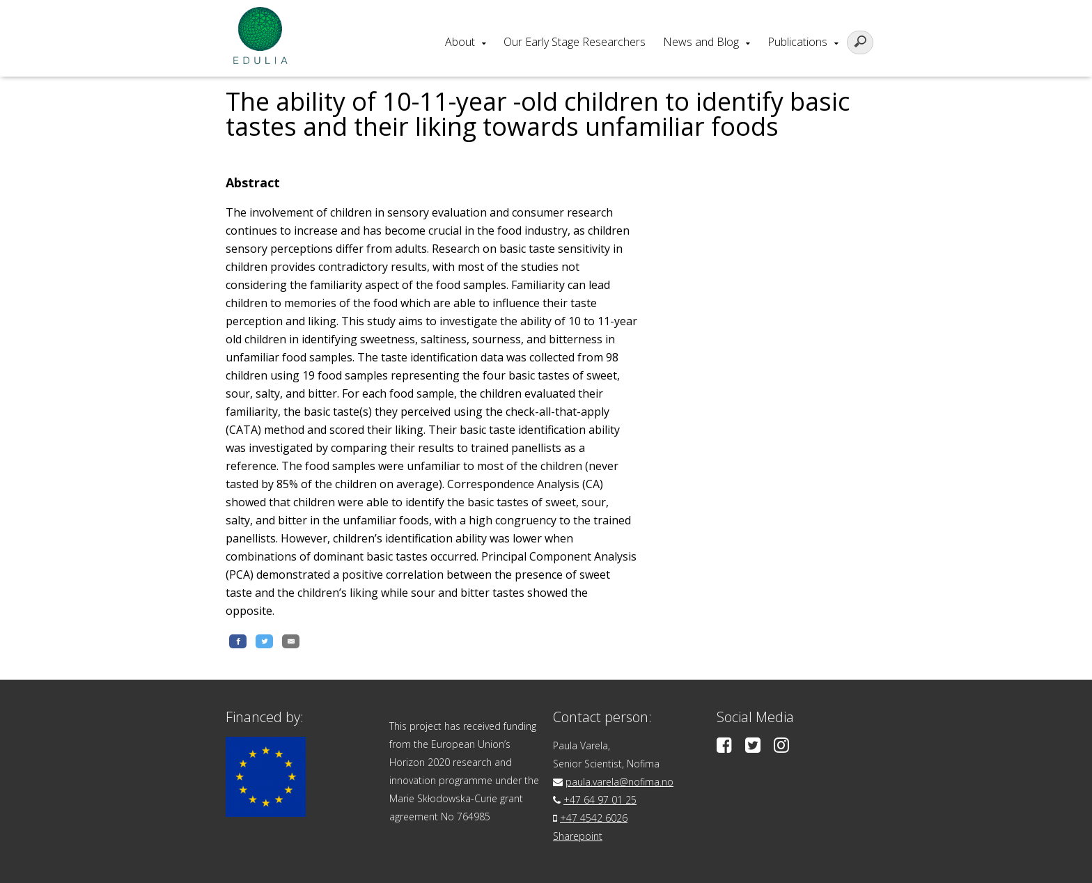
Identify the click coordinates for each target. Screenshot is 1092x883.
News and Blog (701, 41)
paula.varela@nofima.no (619, 781)
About (460, 41)
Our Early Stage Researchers (575, 41)
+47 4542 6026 (593, 818)
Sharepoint (577, 836)
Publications (797, 41)
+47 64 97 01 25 (600, 799)
